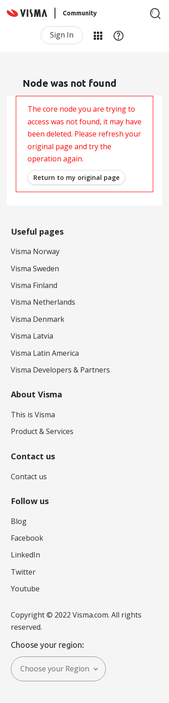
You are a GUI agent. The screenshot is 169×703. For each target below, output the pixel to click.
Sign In (61, 35)
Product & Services (42, 431)
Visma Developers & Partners (60, 370)
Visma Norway (35, 251)
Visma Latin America (45, 353)
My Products (97, 35)
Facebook (27, 538)
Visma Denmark (37, 319)
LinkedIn (25, 555)
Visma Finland (34, 285)
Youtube (25, 589)
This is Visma (33, 415)
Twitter (23, 572)
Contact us (29, 476)
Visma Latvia (32, 336)
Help (118, 35)
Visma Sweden (35, 269)
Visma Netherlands (43, 302)
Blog (19, 521)
